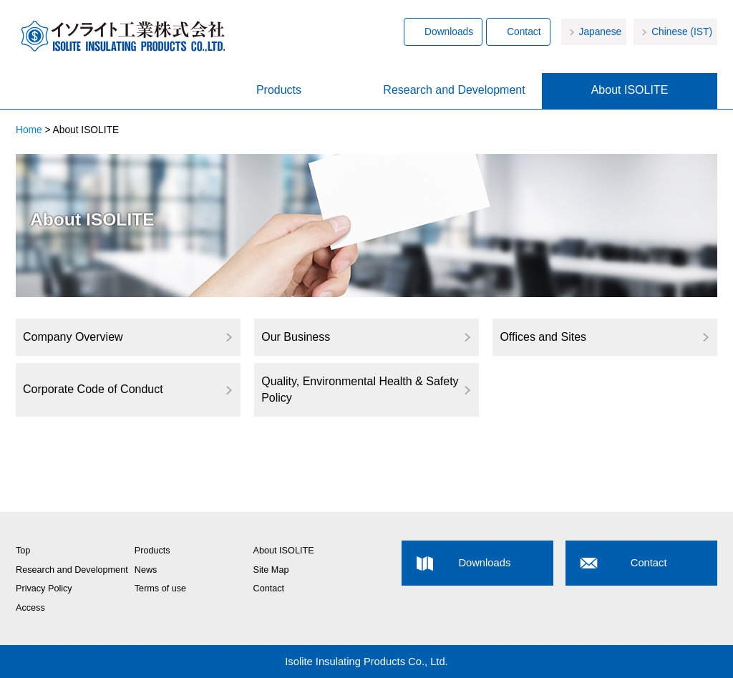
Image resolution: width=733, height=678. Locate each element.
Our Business (295, 337)
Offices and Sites (543, 337)
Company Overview (73, 337)
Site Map (271, 570)
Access (30, 608)
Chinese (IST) (681, 31)
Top (23, 551)
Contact (523, 31)
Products (278, 90)
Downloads (448, 31)
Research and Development (454, 90)
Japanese (600, 31)
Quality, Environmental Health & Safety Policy (359, 389)
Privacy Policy (44, 588)
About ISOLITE (630, 90)
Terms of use (160, 588)
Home (103, 91)
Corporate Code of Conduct (93, 389)
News (146, 570)
